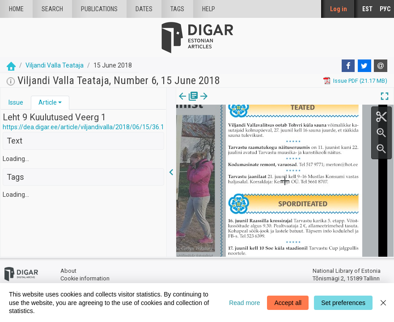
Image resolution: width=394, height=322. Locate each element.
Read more (244, 302)
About (68, 270)
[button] (60, 102)
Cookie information (85, 278)
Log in (338, 9)
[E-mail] (380, 65)
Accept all (287, 302)
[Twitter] (364, 65)
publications (99, 9)
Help (208, 9)
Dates (144, 9)
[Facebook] (348, 65)
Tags (177, 9)
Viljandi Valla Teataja (54, 65)
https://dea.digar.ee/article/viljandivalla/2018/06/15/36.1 (83, 127)
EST (367, 9)
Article (47, 102)
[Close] (383, 302)
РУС (385, 9)
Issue (15, 102)
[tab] (16, 103)
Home (16, 9)
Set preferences (343, 302)
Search (52, 9)
